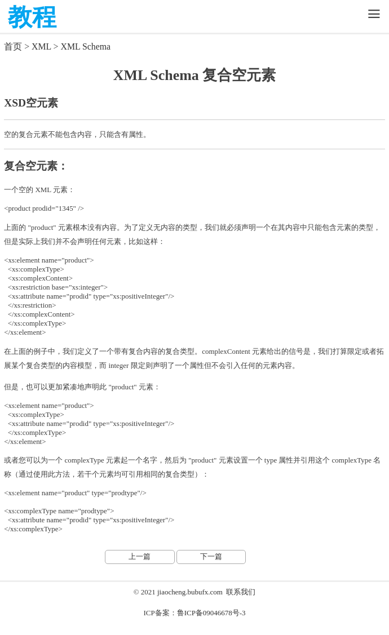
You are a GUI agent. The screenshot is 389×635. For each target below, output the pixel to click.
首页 (13, 46)
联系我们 (240, 592)
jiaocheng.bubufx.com (190, 592)
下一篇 (211, 556)
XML (41, 46)
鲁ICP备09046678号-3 (211, 613)
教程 (32, 17)
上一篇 (140, 556)
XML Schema (85, 46)
